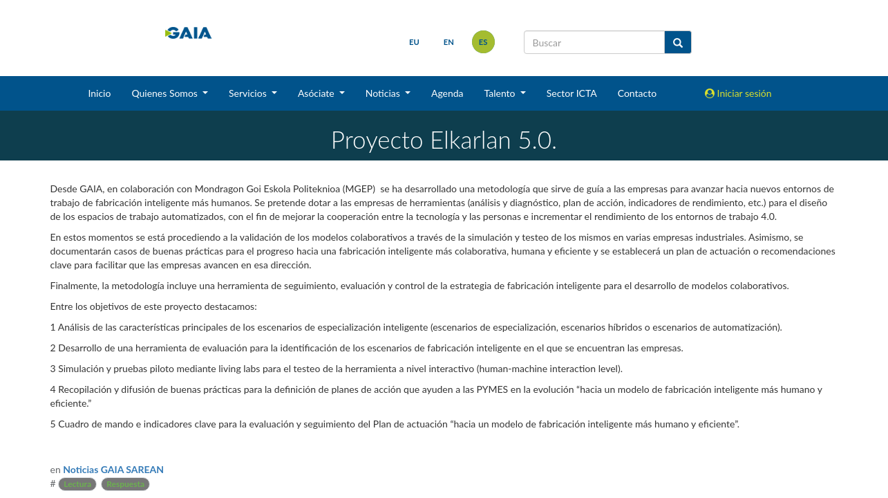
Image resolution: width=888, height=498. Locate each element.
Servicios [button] (249, 93)
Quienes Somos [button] (165, 93)
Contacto (637, 93)
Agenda (447, 93)
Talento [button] (501, 93)
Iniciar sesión (738, 93)
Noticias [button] (384, 93)
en (449, 41)
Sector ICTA (572, 93)
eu (414, 41)
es (483, 41)
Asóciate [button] (317, 93)
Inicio (99, 93)
